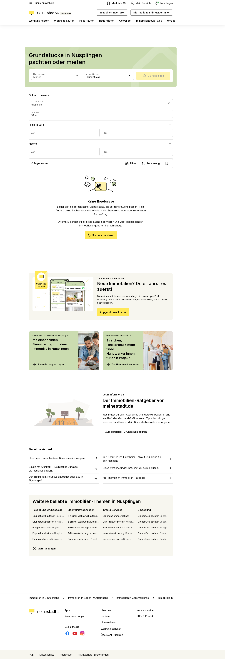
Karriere (105, 616)
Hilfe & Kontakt (146, 616)
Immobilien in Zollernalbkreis (129, 598)
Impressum (66, 654)
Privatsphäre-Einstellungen (93, 654)
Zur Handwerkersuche (122, 364)
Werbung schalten (111, 628)
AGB (31, 654)
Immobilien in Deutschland (44, 597)
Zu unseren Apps (74, 616)
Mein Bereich (140, 3)
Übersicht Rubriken (112, 634)
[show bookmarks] (166, 163)
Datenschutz (46, 654)
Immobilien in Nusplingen (168, 598)
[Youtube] (74, 633)
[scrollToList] (153, 76)
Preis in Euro (101, 125)
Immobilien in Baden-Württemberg (85, 598)
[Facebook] (67, 633)
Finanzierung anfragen (48, 364)
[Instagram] (82, 633)
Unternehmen (108, 622)
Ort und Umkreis (101, 95)
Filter (130, 163)
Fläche (101, 144)
